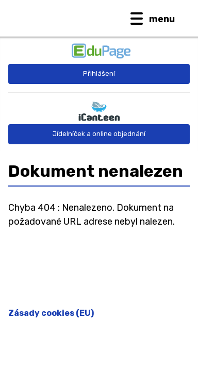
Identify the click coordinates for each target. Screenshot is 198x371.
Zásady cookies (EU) (51, 313)
